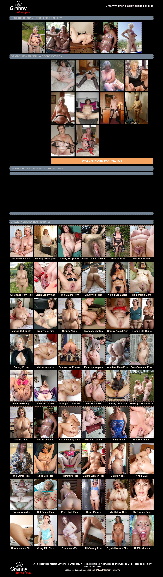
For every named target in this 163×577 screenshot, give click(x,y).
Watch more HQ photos (102, 160)
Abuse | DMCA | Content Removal (103, 570)
